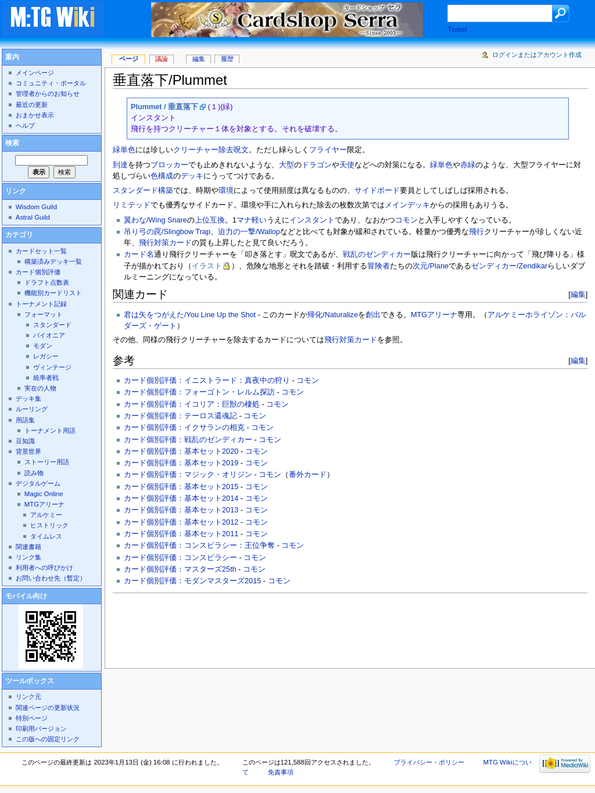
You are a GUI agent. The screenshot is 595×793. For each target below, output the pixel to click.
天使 (346, 165)
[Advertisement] (324, 627)
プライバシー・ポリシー (429, 762)
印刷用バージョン (41, 728)
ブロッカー (169, 165)
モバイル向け (26, 596)
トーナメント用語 (50, 430)
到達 (120, 165)
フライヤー (328, 150)
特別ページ (32, 718)
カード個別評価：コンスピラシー (180, 558)
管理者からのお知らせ (48, 93)
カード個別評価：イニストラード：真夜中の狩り (207, 380)
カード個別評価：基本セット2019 (181, 463)
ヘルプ (25, 125)
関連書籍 (28, 546)
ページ (128, 58)
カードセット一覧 (41, 250)
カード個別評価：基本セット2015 (181, 487)
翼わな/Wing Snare (155, 220)
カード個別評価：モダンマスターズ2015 (192, 581)
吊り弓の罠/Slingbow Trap (167, 232)
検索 (12, 142)
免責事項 (280, 772)
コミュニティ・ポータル (51, 83)
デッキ (192, 176)
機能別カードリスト (53, 292)
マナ (244, 220)
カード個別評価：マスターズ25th (180, 569)
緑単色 (441, 165)
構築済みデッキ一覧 (53, 261)
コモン (406, 220)
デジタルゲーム (38, 483)
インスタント (312, 220)
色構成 (161, 176)
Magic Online (43, 493)
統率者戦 (46, 377)
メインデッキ (407, 205)
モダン (42, 345)
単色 (127, 150)
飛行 (476, 232)
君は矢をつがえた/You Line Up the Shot (190, 315)
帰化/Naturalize (332, 315)
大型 (286, 165)
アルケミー (46, 514)
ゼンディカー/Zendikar (509, 266)
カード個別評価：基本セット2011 (181, 534)
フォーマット (43, 314)
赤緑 (467, 165)
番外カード (308, 475)
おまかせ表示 (35, 115)
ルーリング (32, 409)
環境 (226, 190)
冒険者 (378, 266)
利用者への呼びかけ (44, 567)
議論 (161, 58)
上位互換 (210, 220)
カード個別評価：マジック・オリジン (188, 475)
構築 (165, 190)
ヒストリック (49, 525)
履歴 (227, 58)
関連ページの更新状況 (48, 707)
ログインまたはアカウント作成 (537, 54)
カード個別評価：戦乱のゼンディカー (188, 440)
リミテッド (131, 205)
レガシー (46, 356)
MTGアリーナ (434, 315)
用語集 (25, 420)
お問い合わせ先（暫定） (51, 578)
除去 (226, 150)
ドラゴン (317, 165)
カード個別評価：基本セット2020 (181, 451)
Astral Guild (33, 217)
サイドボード (377, 190)
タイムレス (46, 536)
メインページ (35, 72)
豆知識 (25, 440)
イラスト (207, 266)
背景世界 (28, 451)
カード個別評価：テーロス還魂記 (180, 416)
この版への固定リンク (48, 738)
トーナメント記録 (41, 303)
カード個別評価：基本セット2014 (181, 498)
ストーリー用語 (46, 461)
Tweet (457, 30)
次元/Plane (431, 266)
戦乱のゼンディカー (377, 254)
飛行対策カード (165, 243)
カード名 (139, 254)
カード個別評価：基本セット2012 (181, 522)
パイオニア (49, 335)
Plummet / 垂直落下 (164, 107)
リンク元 (28, 696)
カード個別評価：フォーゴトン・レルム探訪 (199, 392)
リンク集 (28, 557)
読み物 (34, 472)
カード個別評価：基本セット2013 (181, 510)
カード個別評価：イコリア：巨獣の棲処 (192, 404)
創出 (373, 315)
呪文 (241, 150)
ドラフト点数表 (46, 282)
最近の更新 (32, 104)
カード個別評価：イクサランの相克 (184, 428)
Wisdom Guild (36, 206)
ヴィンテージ (52, 367)
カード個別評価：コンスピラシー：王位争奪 (199, 545)
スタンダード (135, 190)
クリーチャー (195, 150)
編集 (578, 294)
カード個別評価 (38, 271)
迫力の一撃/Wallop (249, 232)
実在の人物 (40, 388)
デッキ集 (28, 398)
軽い (259, 220)
